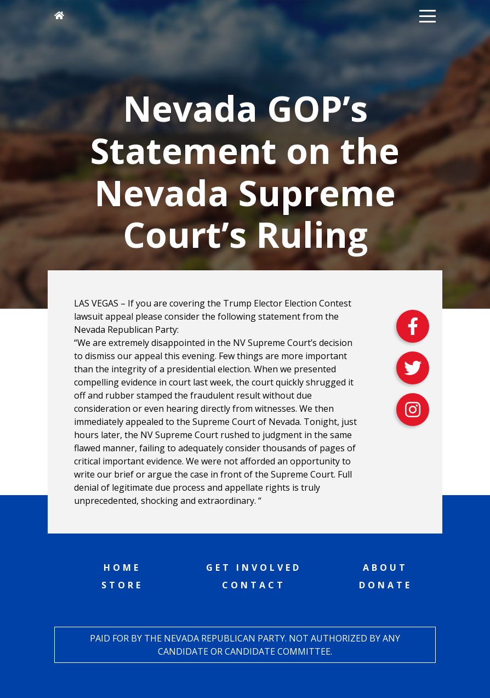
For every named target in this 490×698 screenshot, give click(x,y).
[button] (427, 15)
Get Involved (253, 567)
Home (122, 567)
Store (122, 585)
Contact (254, 585)
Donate (385, 585)
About (385, 567)
